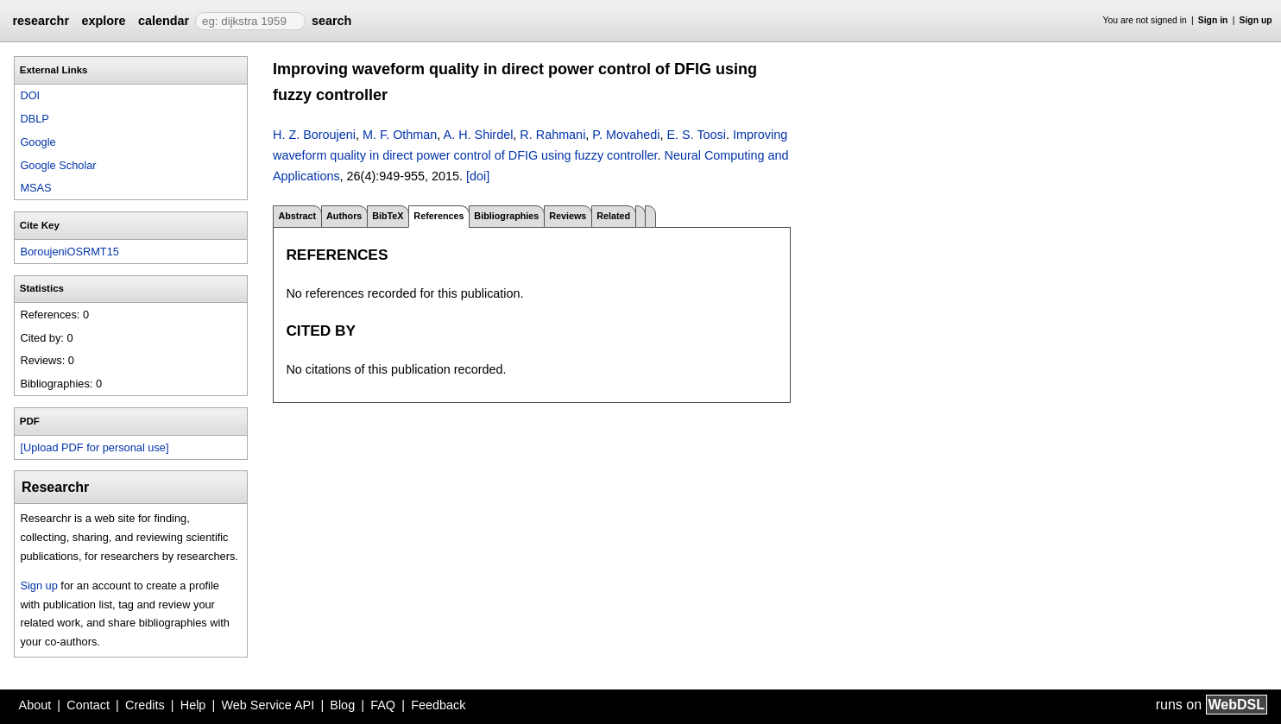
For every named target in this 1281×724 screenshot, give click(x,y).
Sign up (1256, 20)
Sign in (1213, 20)
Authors (344, 216)
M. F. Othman (400, 135)
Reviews (567, 216)
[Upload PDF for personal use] (94, 447)
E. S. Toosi (696, 135)
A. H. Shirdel (479, 135)
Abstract (297, 216)
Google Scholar (58, 165)
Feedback (438, 705)
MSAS (35, 187)
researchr (40, 21)
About (35, 705)
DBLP (34, 118)
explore (103, 21)
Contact (88, 705)
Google (37, 141)
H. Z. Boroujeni (314, 135)
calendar (163, 21)
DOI (30, 95)
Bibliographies (506, 216)
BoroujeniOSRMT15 (69, 251)
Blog (342, 705)
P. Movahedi (625, 135)
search (331, 21)
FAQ (382, 705)
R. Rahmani (552, 135)
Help (193, 705)
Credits (145, 705)
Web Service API (267, 705)
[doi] (477, 176)
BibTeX (387, 216)
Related (613, 216)
